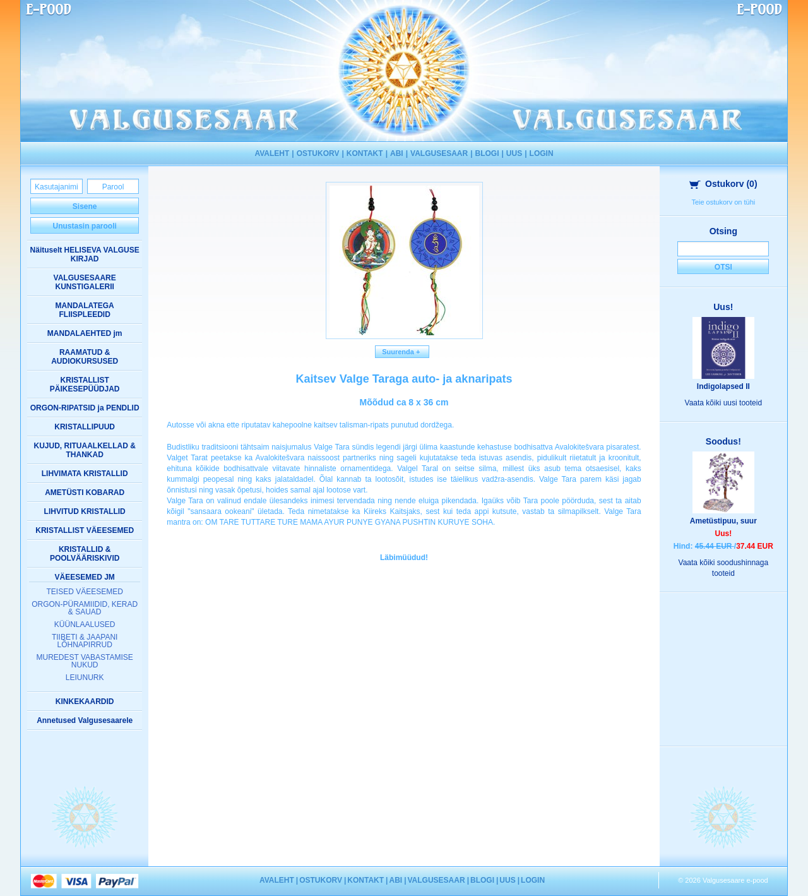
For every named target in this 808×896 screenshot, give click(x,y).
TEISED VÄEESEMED (84, 591)
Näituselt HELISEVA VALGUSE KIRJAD (85, 254)
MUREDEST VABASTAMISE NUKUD (84, 661)
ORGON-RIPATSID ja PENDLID (85, 407)
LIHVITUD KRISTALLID (85, 511)
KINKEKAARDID (85, 701)
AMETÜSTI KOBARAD (84, 492)
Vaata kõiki (724, 402)
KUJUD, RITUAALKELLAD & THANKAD (85, 450)
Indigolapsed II (723, 386)
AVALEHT (271, 153)
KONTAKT (365, 153)
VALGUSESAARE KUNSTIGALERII (85, 282)
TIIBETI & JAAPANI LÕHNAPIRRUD (84, 641)
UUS (514, 153)
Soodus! (723, 441)
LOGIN (542, 153)
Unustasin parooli (84, 226)
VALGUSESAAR (439, 153)
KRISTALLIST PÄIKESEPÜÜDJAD (85, 384)
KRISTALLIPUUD (84, 426)
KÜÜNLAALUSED (85, 624)
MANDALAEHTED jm (84, 333)
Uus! (723, 307)
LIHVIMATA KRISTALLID (85, 473)
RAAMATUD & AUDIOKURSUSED (84, 357)
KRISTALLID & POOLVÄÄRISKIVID (84, 554)
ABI (396, 153)
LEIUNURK (85, 677)
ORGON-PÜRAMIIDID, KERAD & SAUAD (85, 608)
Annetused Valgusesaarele (85, 720)
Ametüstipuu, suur (723, 521)
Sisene (85, 206)
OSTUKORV (318, 153)
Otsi (723, 267)
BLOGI (487, 153)
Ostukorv (723, 184)
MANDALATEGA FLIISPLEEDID (85, 310)
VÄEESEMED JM (84, 577)
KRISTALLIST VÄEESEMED (84, 530)
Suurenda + (402, 351)
